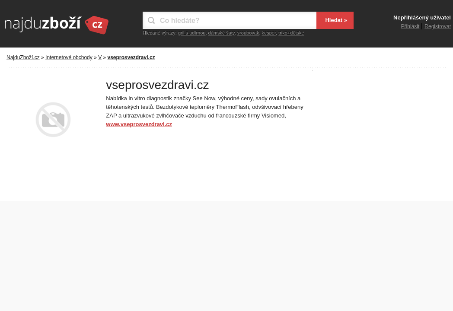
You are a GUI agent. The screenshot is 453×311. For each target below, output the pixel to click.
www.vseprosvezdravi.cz (139, 124)
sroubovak (248, 32)
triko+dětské (291, 32)
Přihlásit (410, 26)
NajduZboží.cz (23, 57)
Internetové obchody (69, 57)
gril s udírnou (192, 32)
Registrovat (437, 26)
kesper (269, 32)
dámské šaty (221, 32)
